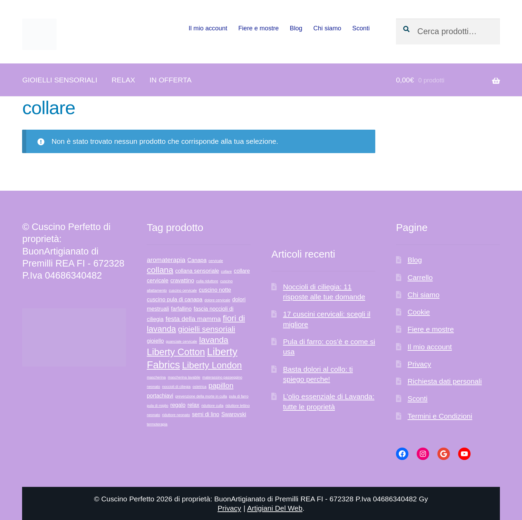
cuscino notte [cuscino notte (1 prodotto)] (215, 290)
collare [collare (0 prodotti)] (226, 271)
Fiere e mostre (258, 28)
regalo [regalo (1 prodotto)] (177, 405)
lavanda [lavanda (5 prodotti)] (214, 339)
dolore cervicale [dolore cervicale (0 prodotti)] (217, 300)
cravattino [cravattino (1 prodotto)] (182, 280)
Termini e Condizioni (440, 416)
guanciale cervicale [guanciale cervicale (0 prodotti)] (181, 341)
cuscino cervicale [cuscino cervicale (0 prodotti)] (183, 290)
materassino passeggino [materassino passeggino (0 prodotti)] (222, 377)
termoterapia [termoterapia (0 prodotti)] (157, 424)
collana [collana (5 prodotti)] (160, 269)
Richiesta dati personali (445, 381)
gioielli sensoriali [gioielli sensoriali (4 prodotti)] (206, 328)
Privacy (419, 364)
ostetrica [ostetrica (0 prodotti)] (199, 386)
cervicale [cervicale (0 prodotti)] (216, 261)
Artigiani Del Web (274, 508)
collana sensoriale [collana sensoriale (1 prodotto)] (197, 271)
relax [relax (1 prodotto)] (193, 405)
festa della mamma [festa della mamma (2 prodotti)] (193, 318)
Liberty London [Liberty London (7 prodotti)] (212, 365)
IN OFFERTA (170, 80)
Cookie (419, 312)
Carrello (420, 277)
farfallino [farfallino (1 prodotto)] (181, 309)
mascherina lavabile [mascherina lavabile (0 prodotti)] (184, 377)
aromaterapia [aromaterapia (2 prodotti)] (166, 259)
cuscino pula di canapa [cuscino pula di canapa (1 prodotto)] (174, 299)
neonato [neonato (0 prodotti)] (153, 386)
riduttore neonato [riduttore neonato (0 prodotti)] (176, 415)
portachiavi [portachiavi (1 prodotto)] (160, 396)
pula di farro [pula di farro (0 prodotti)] (238, 396)
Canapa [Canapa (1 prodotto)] (197, 260)
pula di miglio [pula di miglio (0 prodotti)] (157, 405)
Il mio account (207, 28)
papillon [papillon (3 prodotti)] (221, 385)
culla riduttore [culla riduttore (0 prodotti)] (207, 281)
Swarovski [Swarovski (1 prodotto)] (233, 414)
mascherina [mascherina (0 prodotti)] (156, 377)
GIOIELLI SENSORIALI (59, 80)
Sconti (361, 28)
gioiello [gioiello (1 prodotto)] (155, 341)
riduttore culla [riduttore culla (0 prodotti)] (212, 405)
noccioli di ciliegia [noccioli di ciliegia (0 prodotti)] (176, 386)
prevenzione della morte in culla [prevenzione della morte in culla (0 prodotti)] (201, 396)
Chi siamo (327, 28)
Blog (296, 28)
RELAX (123, 80)
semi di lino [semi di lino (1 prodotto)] (205, 414)
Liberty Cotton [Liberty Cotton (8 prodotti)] (176, 352)
